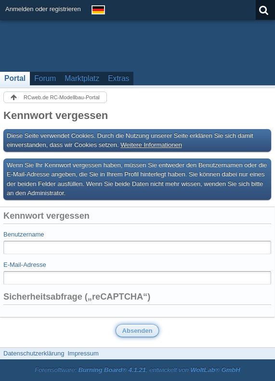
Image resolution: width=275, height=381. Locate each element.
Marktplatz (82, 78)
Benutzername (23, 234)
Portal (15, 78)
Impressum (82, 353)
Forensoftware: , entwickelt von (137, 369)
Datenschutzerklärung (33, 353)
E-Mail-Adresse (24, 264)
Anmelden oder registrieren (43, 9)
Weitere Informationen (151, 144)
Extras (118, 78)
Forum (45, 78)
